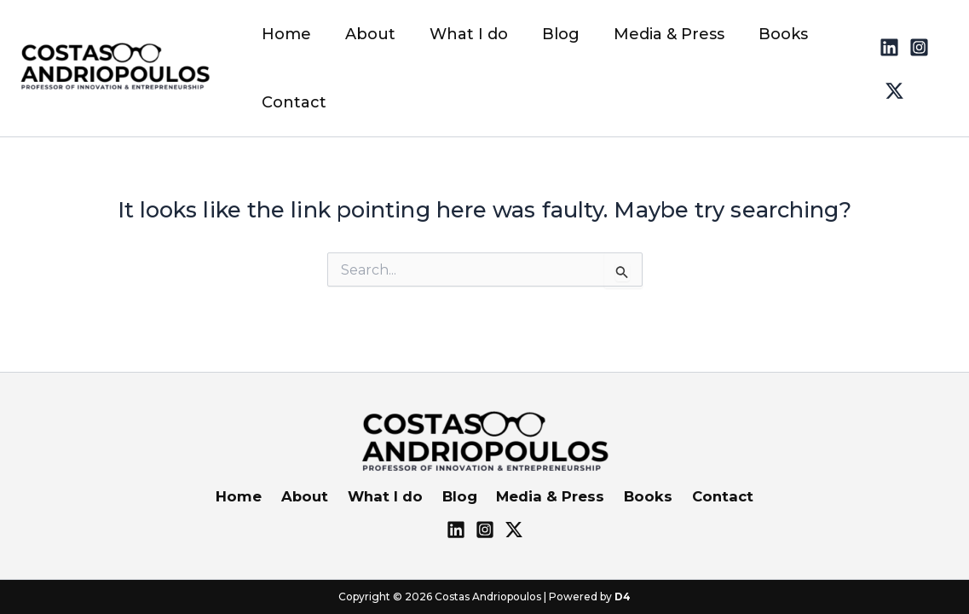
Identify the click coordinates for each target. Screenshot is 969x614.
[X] (514, 529)
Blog (458, 496)
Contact (710, 496)
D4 (622, 596)
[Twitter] (942, 44)
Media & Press (545, 496)
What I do (387, 496)
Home (250, 496)
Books (639, 496)
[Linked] (882, 44)
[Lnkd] (456, 529)
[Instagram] (912, 44)
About (311, 496)
